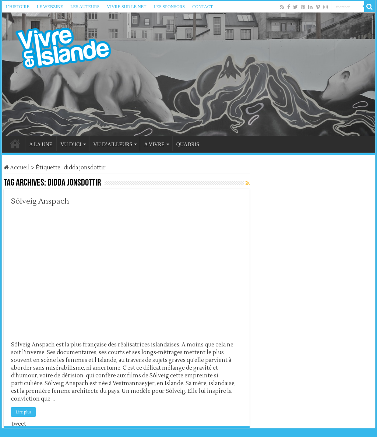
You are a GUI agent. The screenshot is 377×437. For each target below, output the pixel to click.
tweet (18, 423)
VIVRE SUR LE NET (126, 6)
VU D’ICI (70, 144)
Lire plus (23, 412)
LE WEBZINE (50, 6)
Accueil (17, 167)
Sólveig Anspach (40, 201)
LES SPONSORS (169, 6)
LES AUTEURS (84, 6)
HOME (15, 143)
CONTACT (202, 6)
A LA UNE (40, 144)
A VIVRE (154, 144)
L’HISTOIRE (17, 6)
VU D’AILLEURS (112, 144)
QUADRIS (187, 144)
